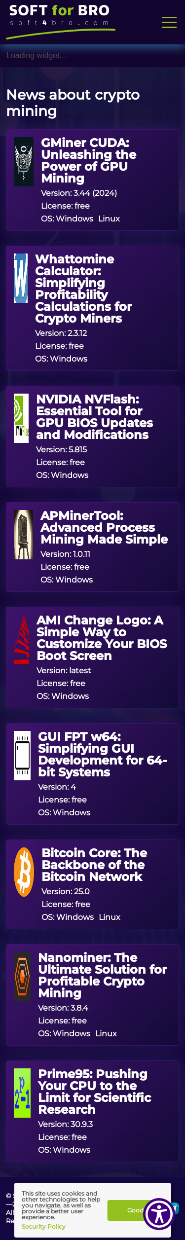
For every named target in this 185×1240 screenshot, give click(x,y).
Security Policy (44, 1226)
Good (135, 1210)
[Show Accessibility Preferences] (159, 1214)
